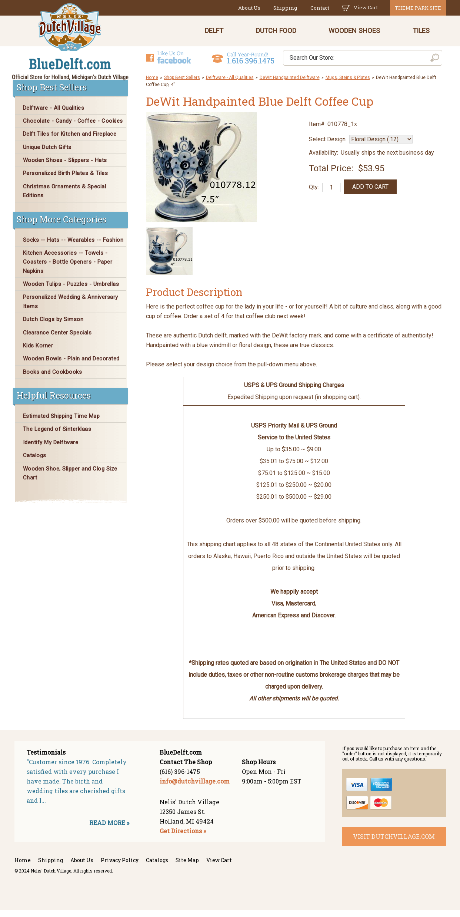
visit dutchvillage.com (394, 843)
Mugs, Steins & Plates (348, 84)
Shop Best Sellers (182, 84)
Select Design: (328, 146)
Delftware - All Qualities (230, 84)
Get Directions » (183, 838)
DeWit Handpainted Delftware (290, 84)
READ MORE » (109, 830)
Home (152, 84)
